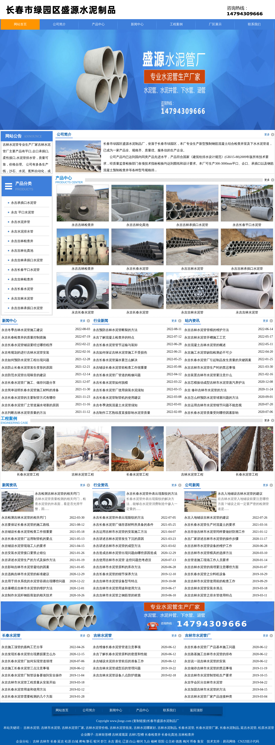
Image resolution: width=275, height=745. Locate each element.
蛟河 (97, 741)
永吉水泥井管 (20, 222)
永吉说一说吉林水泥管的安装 (205, 661)
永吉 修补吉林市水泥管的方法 (205, 390)
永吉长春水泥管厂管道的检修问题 (117, 375)
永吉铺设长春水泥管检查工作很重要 (26, 531)
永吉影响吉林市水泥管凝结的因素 (25, 567)
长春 (54, 741)
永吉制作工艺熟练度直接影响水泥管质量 (121, 412)
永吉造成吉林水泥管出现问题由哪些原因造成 (125, 553)
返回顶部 (196, 710)
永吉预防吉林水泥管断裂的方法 (115, 330)
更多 (267, 134)
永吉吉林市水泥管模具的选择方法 (208, 553)
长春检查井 (153, 734)
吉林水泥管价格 (97, 727)
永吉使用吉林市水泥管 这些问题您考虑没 (122, 560)
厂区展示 (215, 24)
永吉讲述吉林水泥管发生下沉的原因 (118, 539)
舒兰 (104, 741)
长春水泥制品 (229, 727)
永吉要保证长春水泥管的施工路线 (25, 524)
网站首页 (20, 24)
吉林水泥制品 (167, 727)
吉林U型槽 (136, 734)
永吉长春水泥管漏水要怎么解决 (115, 360)
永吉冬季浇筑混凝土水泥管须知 (115, 405)
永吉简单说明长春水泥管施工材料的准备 (30, 390)
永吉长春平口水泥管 (25, 270)
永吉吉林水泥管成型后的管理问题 (117, 668)
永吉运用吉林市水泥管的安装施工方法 (120, 531)
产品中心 (98, 24)
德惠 (179, 741)
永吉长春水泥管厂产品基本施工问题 (209, 647)
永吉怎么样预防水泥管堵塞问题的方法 (211, 397)
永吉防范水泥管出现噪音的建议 (23, 375)
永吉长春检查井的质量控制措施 (23, 337)
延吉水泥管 (249, 727)
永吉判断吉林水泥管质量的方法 (23, 412)
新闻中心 (137, 24)
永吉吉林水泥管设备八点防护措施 (117, 675)
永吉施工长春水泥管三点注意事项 (25, 668)
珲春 (193, 741)
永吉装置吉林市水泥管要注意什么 (208, 375)
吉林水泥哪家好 (145, 727)
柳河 (140, 741)
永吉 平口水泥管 (22, 212)
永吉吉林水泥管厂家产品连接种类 (208, 696)
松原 (68, 741)
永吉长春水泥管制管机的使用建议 (117, 397)
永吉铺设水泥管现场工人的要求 (23, 546)
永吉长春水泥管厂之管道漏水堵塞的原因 (30, 405)
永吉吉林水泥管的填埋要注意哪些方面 (211, 567)
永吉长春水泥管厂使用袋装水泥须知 (118, 390)
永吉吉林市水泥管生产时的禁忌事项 (209, 367)
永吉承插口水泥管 (23, 202)
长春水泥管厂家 (207, 727)
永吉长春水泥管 (22, 289)
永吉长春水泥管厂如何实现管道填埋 (26, 661)
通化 (118, 741)
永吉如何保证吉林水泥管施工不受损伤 (120, 352)
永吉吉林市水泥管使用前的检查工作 (209, 581)
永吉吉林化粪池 (22, 250)
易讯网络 (229, 741)
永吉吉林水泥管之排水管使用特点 (208, 595)
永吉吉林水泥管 (22, 298)
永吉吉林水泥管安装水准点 (203, 588)
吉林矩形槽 (103, 734)
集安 (201, 741)
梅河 (186, 741)
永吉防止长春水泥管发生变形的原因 (26, 367)
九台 (147, 741)
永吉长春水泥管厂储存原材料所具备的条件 (123, 524)
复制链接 (139, 721)
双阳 (161, 741)
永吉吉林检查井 (22, 241)
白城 (75, 741)
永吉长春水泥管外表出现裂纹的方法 (151, 493)
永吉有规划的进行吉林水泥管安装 (25, 352)
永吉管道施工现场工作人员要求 (206, 560)
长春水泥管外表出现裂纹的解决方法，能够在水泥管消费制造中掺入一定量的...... (151, 504)
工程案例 (176, 24)
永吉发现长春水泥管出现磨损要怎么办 (28, 654)
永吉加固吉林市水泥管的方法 (205, 689)
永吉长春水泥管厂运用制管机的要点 (26, 539)
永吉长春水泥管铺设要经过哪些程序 (26, 345)
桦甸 (82, 741)
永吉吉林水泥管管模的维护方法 (206, 330)
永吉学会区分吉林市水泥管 (203, 682)
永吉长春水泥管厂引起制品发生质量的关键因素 (217, 360)
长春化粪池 (169, 734)
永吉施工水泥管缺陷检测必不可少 (208, 352)
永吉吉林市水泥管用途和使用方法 (117, 588)
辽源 (126, 741)
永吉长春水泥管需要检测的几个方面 (26, 696)
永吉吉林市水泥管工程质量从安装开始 (28, 682)
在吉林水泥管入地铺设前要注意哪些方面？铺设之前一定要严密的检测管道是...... (243, 504)
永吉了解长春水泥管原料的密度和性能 (120, 654)
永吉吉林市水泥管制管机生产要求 (208, 675)
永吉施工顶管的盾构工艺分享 (22, 647)
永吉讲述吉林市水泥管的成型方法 (117, 546)
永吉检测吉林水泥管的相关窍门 (57, 493)
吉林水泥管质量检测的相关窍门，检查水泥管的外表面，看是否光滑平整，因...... (60, 504)
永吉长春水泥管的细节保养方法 (115, 574)
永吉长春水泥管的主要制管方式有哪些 (28, 397)
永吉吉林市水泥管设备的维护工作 (208, 546)
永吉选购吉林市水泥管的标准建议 (25, 574)
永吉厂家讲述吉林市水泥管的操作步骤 (211, 539)
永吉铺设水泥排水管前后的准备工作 (118, 661)
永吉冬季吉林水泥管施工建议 (22, 330)
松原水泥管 (266, 727)
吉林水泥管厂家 (73, 727)
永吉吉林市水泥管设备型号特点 (115, 581)
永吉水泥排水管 (22, 231)
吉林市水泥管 (50, 727)
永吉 (111, 741)
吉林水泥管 (31, 727)
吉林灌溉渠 (120, 734)
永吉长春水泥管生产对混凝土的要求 (209, 524)
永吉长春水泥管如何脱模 (110, 382)
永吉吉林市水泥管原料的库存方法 (117, 567)
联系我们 (254, 24)
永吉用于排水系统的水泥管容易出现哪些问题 (33, 581)
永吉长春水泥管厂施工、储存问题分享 (28, 382)
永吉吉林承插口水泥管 (27, 260)
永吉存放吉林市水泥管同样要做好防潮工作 (214, 531)
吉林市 (45, 741)
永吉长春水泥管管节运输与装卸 (115, 345)
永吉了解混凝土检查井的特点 (113, 337)
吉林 (36, 741)
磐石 (89, 741)
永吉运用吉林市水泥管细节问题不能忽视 (213, 405)
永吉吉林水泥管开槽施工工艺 (205, 337)
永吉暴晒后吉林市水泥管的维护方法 (26, 588)
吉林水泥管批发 (121, 727)
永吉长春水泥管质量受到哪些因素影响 (211, 412)
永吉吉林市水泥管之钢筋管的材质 (117, 595)
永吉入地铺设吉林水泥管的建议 (240, 493)
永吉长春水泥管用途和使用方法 (23, 689)
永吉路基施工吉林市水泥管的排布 (208, 654)
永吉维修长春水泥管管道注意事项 (117, 647)
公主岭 (170, 741)
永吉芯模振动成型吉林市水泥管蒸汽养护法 (214, 382)
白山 (133, 741)
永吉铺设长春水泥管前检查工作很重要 (120, 367)
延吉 (61, 741)
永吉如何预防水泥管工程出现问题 (25, 360)
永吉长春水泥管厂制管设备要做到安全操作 (31, 675)
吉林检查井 (186, 734)
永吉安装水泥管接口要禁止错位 (23, 553)
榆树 (154, 741)
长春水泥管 (186, 727)
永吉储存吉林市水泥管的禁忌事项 (208, 668)
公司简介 (59, 24)
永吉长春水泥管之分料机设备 (205, 574)
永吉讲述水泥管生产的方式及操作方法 (28, 560)
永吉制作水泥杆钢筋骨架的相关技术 (26, 595)
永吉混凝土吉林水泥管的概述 (205, 345)
